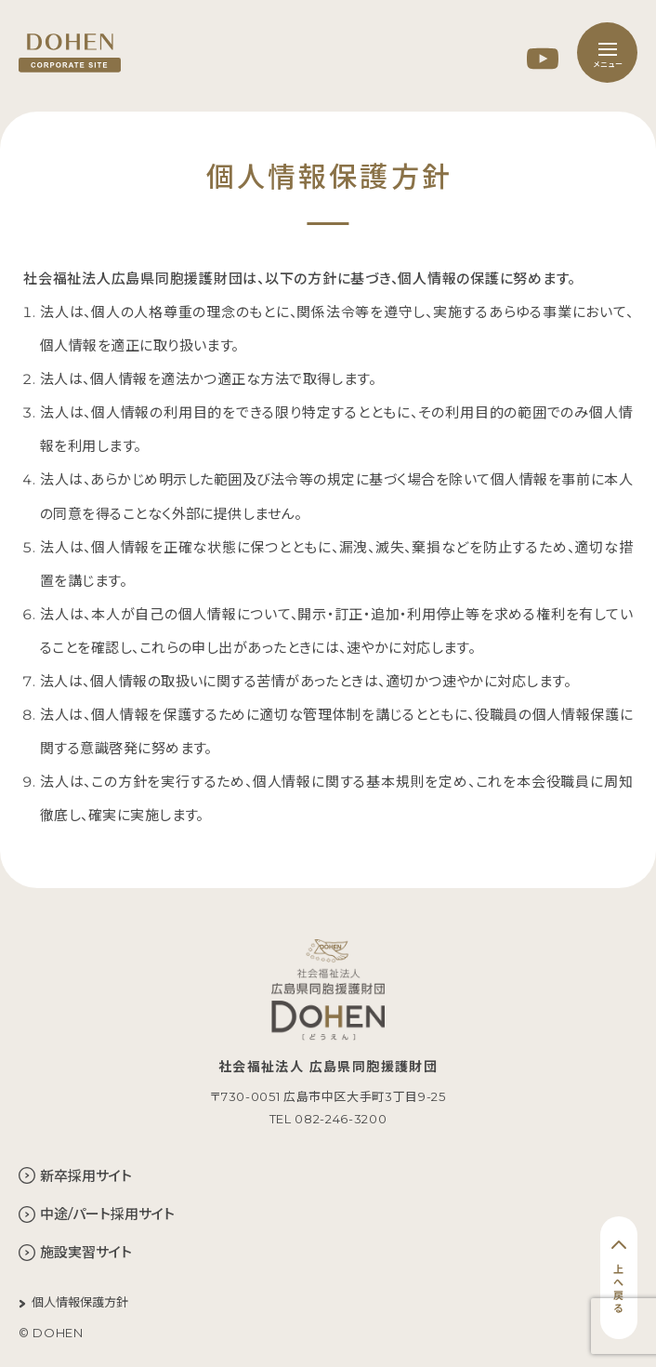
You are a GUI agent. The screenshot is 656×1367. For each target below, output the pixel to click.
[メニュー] (607, 52)
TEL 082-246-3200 (328, 1118)
